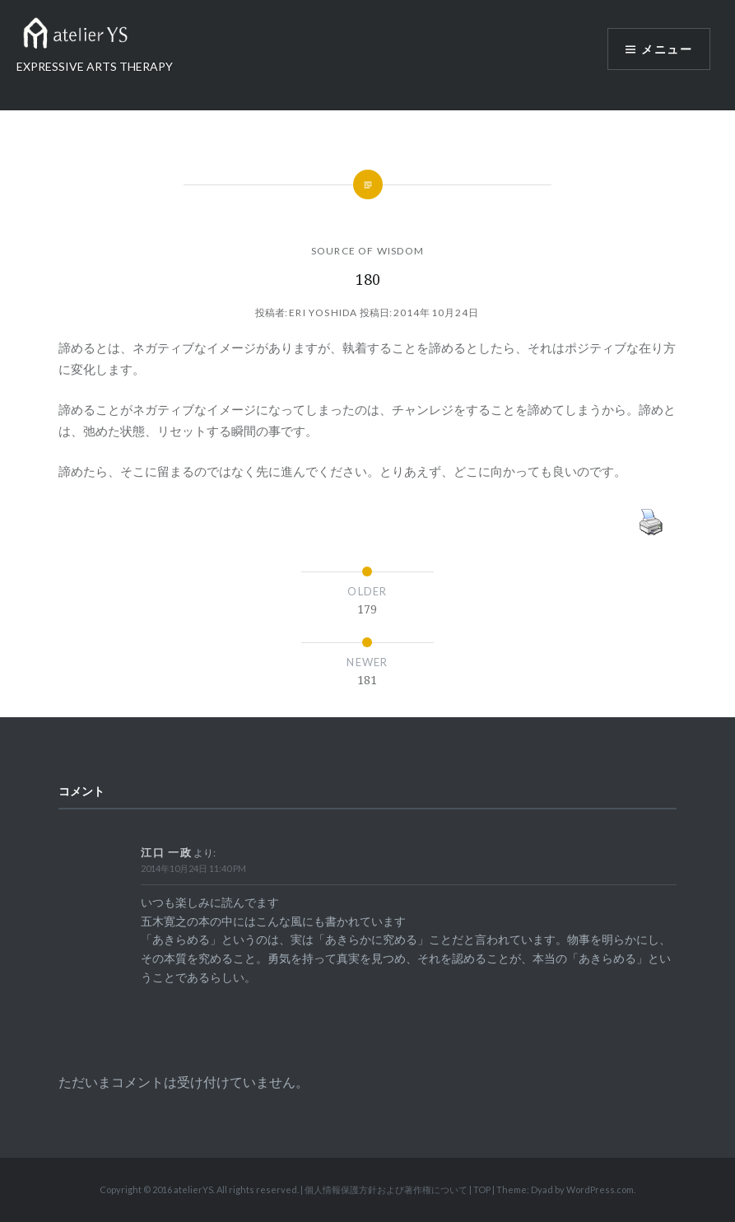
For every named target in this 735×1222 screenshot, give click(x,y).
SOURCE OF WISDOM (367, 251)
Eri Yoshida (323, 312)
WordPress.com (600, 1189)
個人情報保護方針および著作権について (386, 1189)
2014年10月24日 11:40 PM (193, 868)
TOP (482, 1189)
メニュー (666, 49)
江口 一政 (166, 852)
